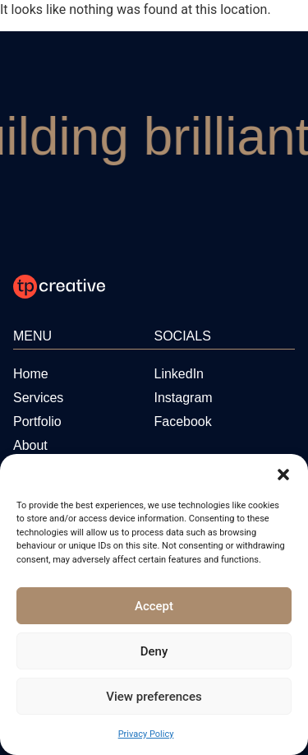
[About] (30, 445)
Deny (154, 651)
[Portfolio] (37, 421)
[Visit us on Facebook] (183, 421)
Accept (154, 606)
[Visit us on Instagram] (183, 398)
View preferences (153, 696)
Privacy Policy (146, 734)
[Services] (38, 398)
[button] (283, 474)
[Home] (30, 374)
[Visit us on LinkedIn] (179, 374)
